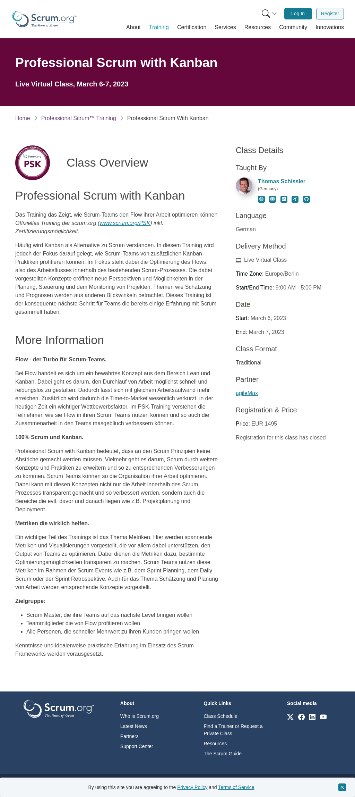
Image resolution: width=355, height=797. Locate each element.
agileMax (247, 393)
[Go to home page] (59, 708)
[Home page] (44, 19)
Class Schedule (220, 716)
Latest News (133, 726)
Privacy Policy (192, 787)
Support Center (136, 746)
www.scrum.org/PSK (124, 223)
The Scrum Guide (223, 753)
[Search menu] (269, 13)
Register (330, 13)
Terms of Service (236, 787)
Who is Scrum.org (139, 716)
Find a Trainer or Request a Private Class (233, 729)
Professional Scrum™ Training (78, 118)
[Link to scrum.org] (290, 717)
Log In (298, 13)
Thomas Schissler (281, 181)
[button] (133, 27)
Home (22, 118)
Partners (129, 736)
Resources (215, 743)
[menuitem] (268, 13)
